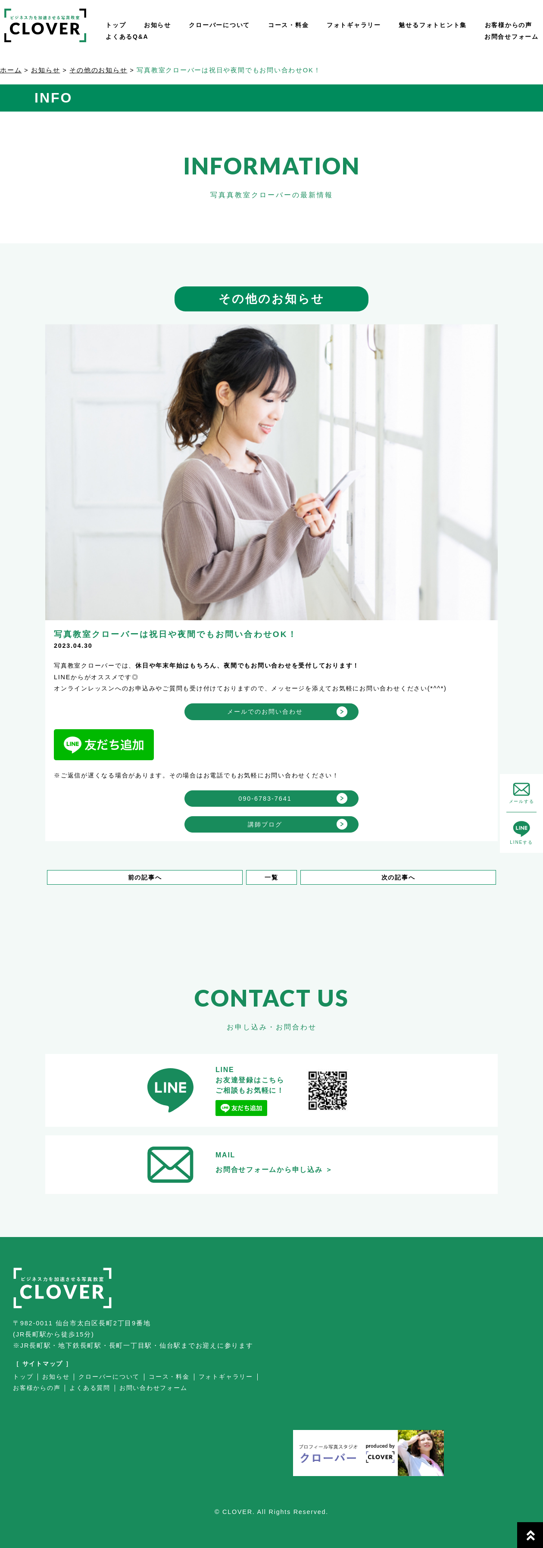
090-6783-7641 (265, 798)
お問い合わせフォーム (153, 1388)
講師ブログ (265, 824)
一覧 (271, 877)
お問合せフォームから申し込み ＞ (274, 1169)
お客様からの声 (508, 25)
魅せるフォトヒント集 (433, 25)
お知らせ (157, 25)
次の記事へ (398, 877)
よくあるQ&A (127, 36)
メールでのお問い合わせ (265, 711)
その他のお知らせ (98, 70)
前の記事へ (145, 877)
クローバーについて (219, 25)
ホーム (11, 70)
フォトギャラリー (354, 25)
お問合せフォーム (511, 36)
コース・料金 (288, 25)
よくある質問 (89, 1388)
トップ (116, 25)
